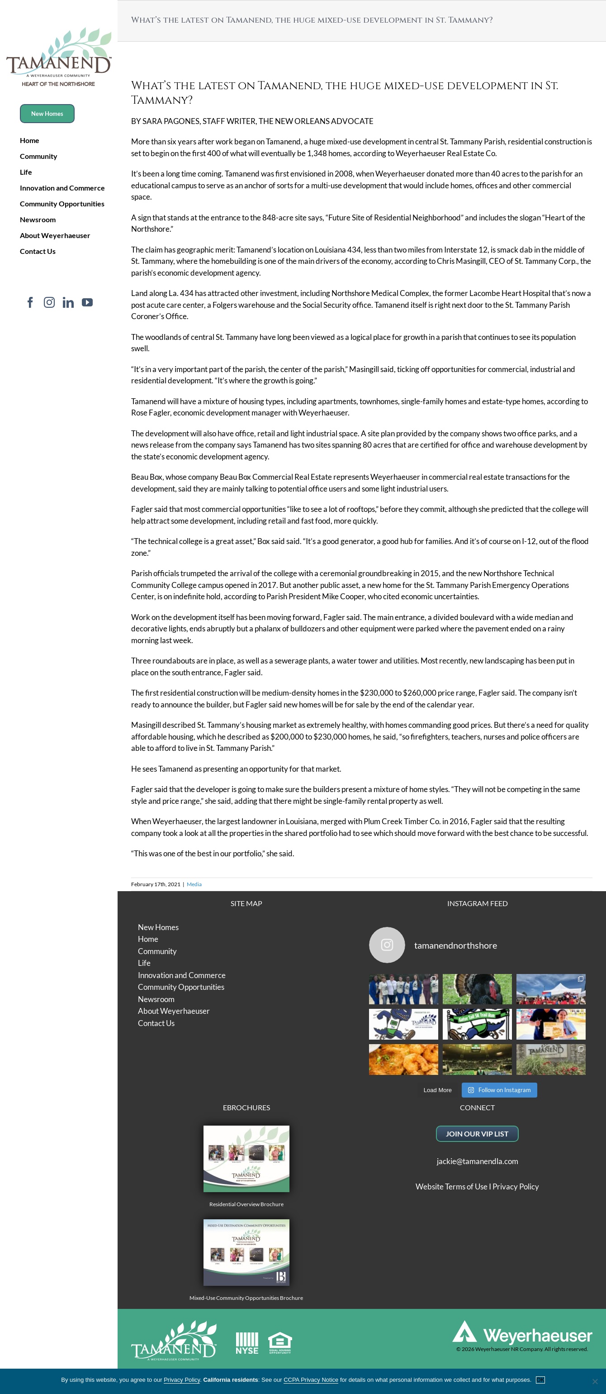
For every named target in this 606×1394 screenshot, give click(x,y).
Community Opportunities (181, 987)
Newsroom (156, 999)
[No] (594, 1381)
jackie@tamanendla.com (477, 1161)
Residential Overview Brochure (246, 1167)
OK (540, 1380)
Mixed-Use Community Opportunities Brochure (246, 1260)
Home (148, 939)
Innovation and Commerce (182, 975)
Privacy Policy (515, 1186)
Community (157, 951)
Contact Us (156, 1023)
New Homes (158, 927)
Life (144, 963)
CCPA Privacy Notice (311, 1379)
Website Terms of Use (452, 1186)
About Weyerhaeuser (174, 1011)
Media (194, 884)
